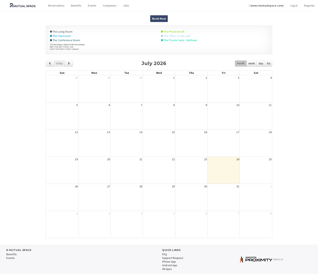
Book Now (159, 18)
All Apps (167, 269)
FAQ (164, 254)
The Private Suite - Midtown (179, 40)
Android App (169, 265)
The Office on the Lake (176, 36)
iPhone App (169, 261)
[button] (56, 5)
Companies (110, 5)
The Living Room (61, 31)
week (251, 63)
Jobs (126, 5)
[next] (68, 63)
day (261, 63)
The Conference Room (65, 40)
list (268, 63)
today (59, 63)
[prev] (50, 63)
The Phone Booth (173, 31)
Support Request (172, 258)
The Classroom (60, 36)
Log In (294, 5)
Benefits (76, 5)
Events (92, 5)
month (241, 63)
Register (309, 5)
